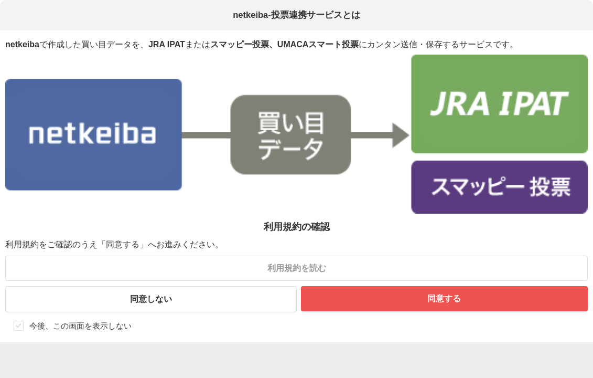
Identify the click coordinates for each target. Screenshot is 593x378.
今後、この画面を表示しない (80, 325)
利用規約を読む (296, 268)
